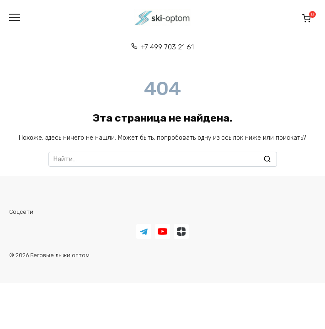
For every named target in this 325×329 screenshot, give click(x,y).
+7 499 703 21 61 (167, 47)
